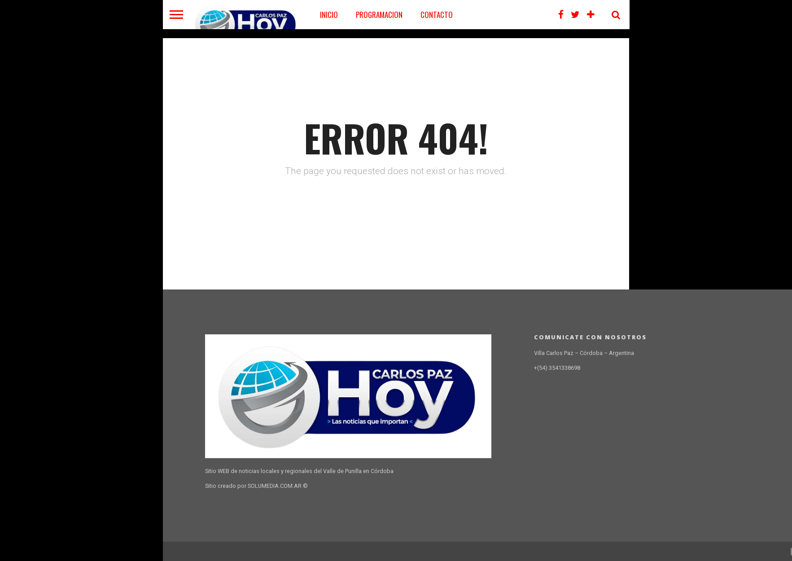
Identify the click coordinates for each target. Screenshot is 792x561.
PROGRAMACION (379, 14)
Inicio (329, 14)
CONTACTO (436, 14)
